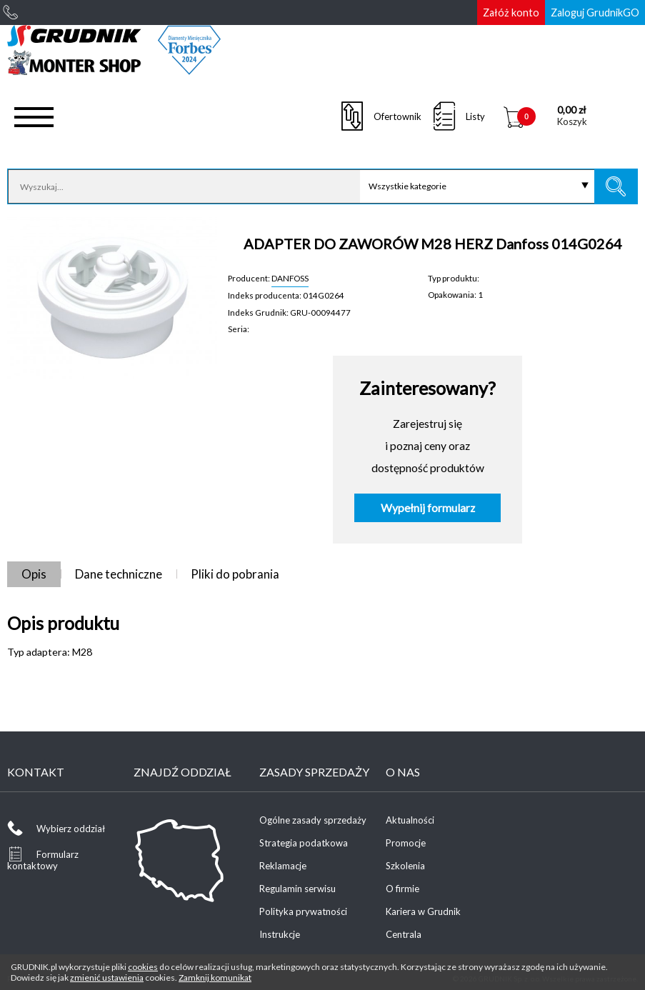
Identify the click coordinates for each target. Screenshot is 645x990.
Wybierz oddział (70, 828)
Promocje (406, 843)
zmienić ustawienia (107, 977)
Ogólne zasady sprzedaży (312, 820)
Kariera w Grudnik (423, 911)
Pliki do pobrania (235, 573)
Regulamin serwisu (297, 888)
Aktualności (410, 820)
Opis (33, 573)
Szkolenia (405, 865)
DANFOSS (290, 278)
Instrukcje (279, 934)
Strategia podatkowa (303, 843)
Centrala (403, 934)
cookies (143, 966)
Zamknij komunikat (215, 977)
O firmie (402, 888)
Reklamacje (282, 865)
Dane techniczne (118, 573)
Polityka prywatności (303, 911)
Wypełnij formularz (428, 507)
